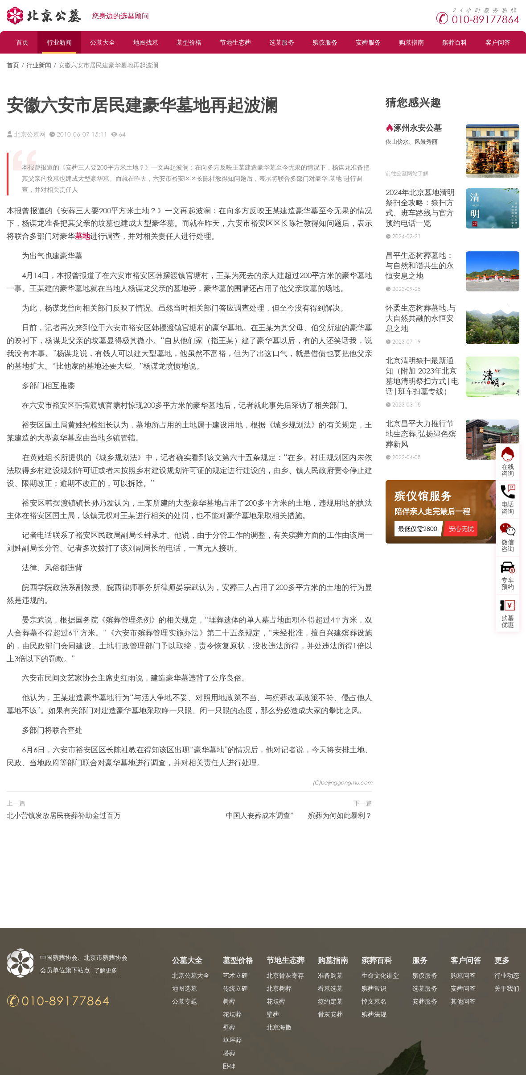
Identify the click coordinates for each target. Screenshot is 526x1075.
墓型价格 (189, 42)
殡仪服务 (324, 42)
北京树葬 (279, 988)
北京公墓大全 (191, 975)
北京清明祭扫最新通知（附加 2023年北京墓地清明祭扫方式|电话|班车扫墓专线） (422, 376)
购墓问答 (463, 975)
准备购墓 (330, 975)
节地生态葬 (235, 42)
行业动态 (506, 975)
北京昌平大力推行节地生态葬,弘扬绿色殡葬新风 (421, 433)
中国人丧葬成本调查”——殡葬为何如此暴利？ (299, 815)
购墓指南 (411, 42)
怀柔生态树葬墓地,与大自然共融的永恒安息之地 (421, 318)
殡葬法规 (374, 1014)
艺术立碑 (235, 975)
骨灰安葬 (330, 1014)
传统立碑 (235, 988)
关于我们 (506, 988)
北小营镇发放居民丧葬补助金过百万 (64, 815)
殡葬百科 (454, 42)
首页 (22, 42)
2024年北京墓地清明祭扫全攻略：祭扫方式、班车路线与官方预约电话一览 (420, 207)
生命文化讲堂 (380, 975)
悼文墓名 (374, 1001)
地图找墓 (145, 42)
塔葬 (229, 1053)
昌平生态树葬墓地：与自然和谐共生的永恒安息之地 (420, 265)
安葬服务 (368, 42)
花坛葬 (232, 1014)
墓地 (82, 236)
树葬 (229, 1001)
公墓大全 (102, 42)
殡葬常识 (374, 988)
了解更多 (109, 970)
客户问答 (497, 42)
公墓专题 (184, 1001)
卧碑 (229, 1066)
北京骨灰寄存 (285, 975)
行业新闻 (59, 42)
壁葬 (229, 1027)
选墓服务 (281, 42)
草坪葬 (232, 1040)
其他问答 (463, 1001)
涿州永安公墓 (418, 128)
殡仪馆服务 (423, 498)
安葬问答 (463, 988)
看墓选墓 (330, 988)
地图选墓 (184, 988)
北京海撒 (279, 1027)
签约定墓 (330, 1001)
